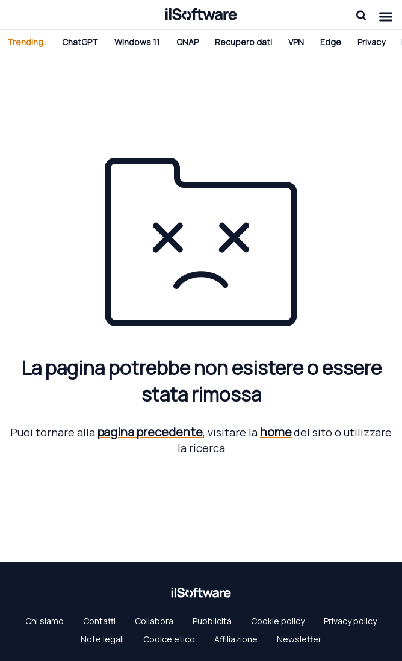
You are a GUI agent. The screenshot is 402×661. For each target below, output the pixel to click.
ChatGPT (80, 42)
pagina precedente (150, 432)
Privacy (371, 42)
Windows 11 (137, 42)
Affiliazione (236, 639)
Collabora (154, 621)
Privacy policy (350, 621)
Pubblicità (212, 621)
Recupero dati (243, 42)
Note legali (102, 639)
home (276, 432)
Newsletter (299, 639)
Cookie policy (278, 621)
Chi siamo (44, 621)
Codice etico (169, 639)
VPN (296, 42)
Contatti (99, 621)
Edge (330, 42)
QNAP (187, 42)
